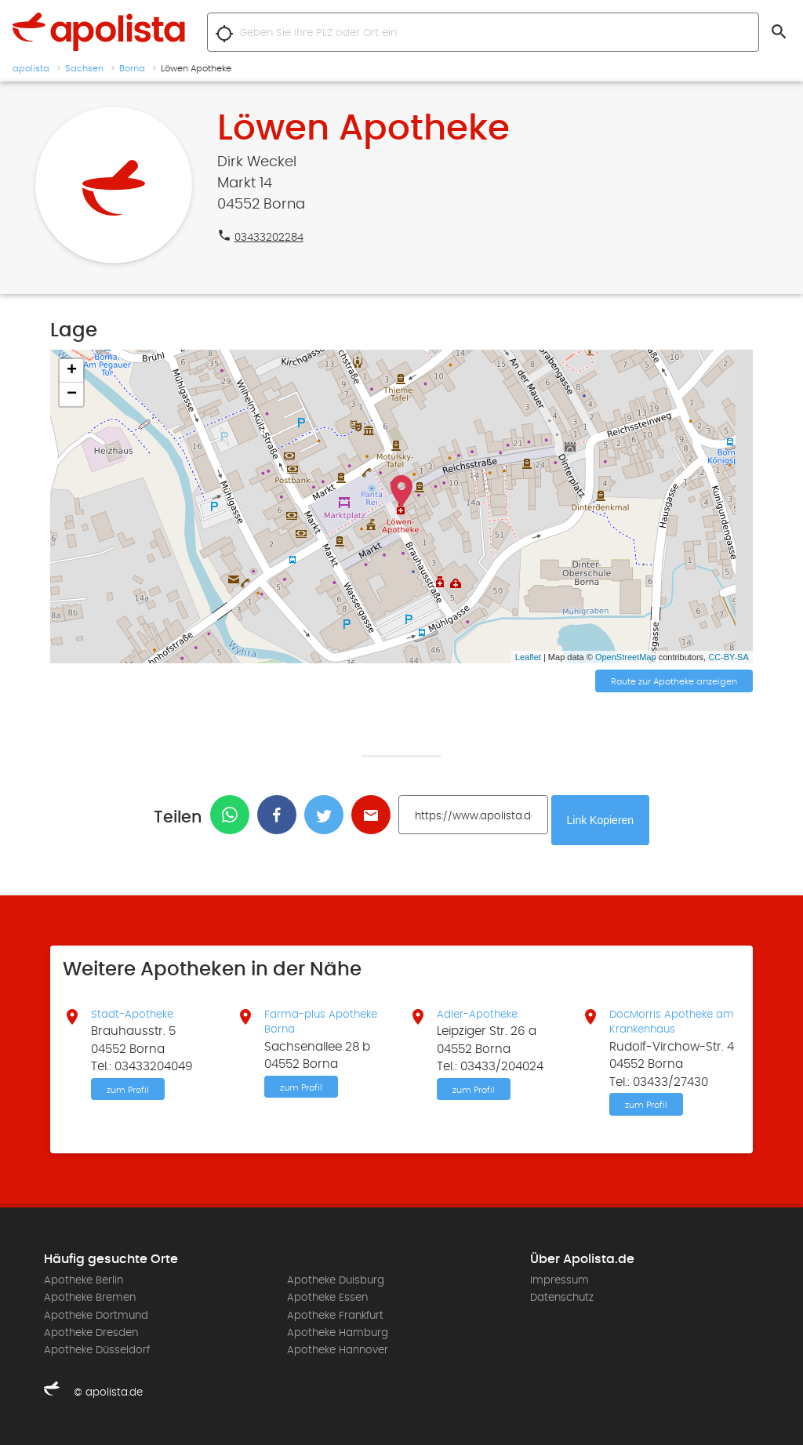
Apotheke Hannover (337, 1350)
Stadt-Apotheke (137, 1007)
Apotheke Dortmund (96, 1315)
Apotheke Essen (327, 1297)
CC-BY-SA (728, 657)
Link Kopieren (610, 816)
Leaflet (528, 657)
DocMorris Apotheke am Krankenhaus (668, 1016)
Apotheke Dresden (91, 1332)
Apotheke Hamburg (337, 1332)
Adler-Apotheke (482, 1007)
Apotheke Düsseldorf (97, 1350)
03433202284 (273, 237)
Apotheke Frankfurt (335, 1315)
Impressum (559, 1280)
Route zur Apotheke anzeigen (674, 683)
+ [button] (72, 371)
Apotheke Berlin (83, 1280)
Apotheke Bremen (90, 1297)
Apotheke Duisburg (335, 1280)
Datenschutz (562, 1297)
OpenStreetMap (625, 657)
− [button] (72, 394)
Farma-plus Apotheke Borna (327, 1016)
